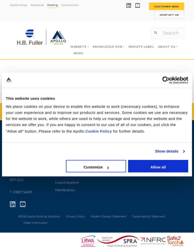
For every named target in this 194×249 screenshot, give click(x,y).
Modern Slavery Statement (109, 215)
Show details (167, 151)
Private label (141, 46)
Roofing (52, 5)
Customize (96, 167)
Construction (70, 5)
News (79, 52)
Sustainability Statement (148, 215)
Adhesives (37, 5)
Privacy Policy (75, 215)
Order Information (36, 222)
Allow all (158, 167)
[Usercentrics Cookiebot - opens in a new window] (166, 80)
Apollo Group (18, 5)
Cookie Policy (98, 131)
